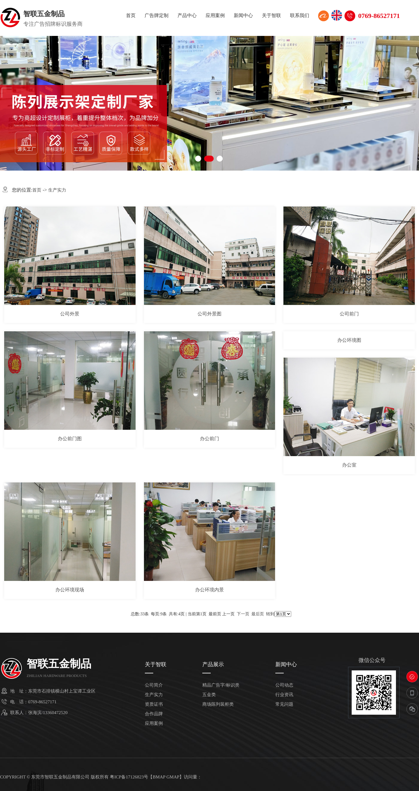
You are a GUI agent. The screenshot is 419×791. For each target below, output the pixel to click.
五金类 (209, 695)
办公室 (349, 464)
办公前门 (209, 438)
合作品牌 (154, 714)
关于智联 (271, 15)
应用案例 (215, 15)
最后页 (257, 614)
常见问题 (284, 704)
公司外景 (69, 313)
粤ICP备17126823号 (129, 777)
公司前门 (349, 313)
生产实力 (57, 190)
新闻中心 (243, 15)
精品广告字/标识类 (220, 685)
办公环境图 (349, 340)
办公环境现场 (69, 589)
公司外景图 (209, 313)
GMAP (172, 777)
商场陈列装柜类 (218, 704)
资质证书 (154, 704)
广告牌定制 (156, 15)
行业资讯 (284, 695)
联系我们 (299, 15)
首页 (131, 15)
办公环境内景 (209, 589)
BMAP (159, 777)
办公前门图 (70, 438)
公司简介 (154, 685)
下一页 (243, 614)
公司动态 (284, 685)
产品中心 (187, 15)
